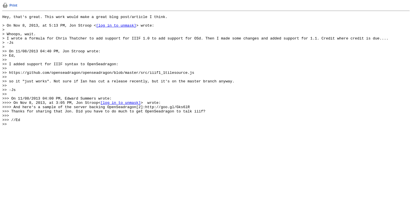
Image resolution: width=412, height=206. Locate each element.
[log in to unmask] (116, 27)
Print (13, 5)
